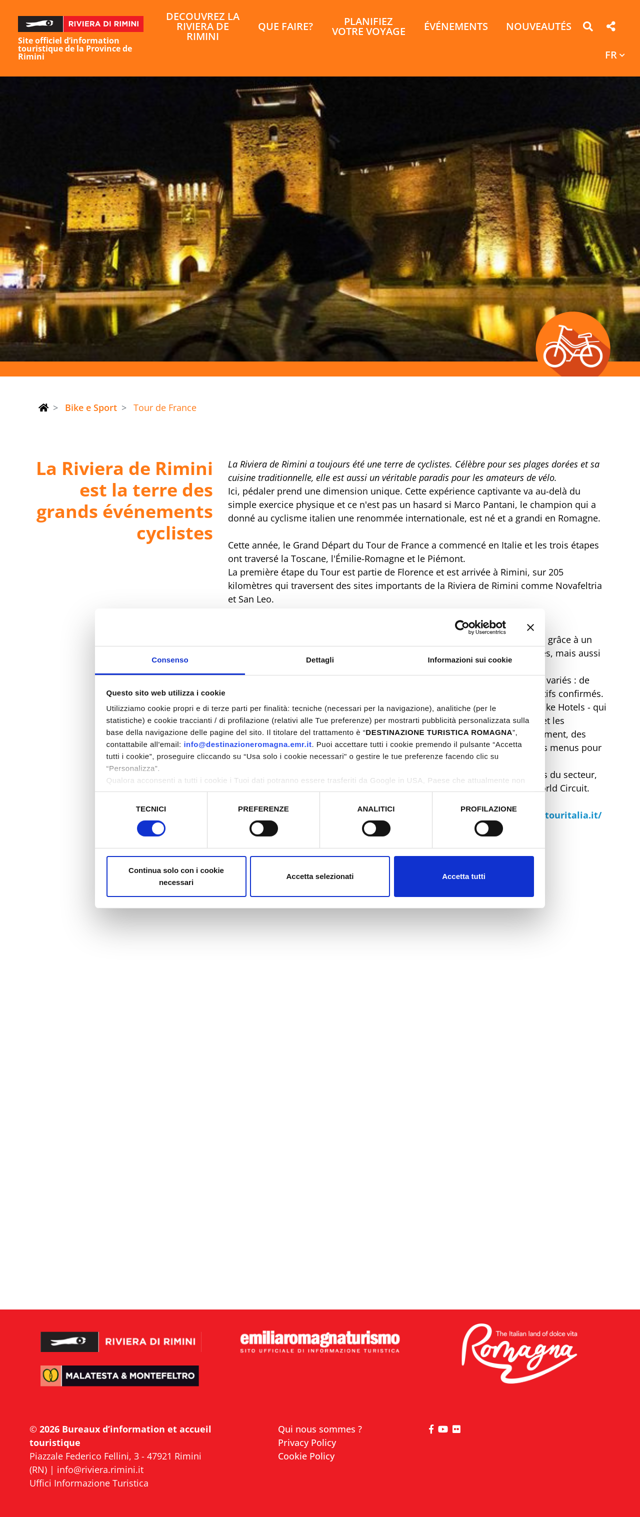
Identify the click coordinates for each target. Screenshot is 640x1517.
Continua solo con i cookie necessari (176, 876)
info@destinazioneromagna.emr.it (248, 744)
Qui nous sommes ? (320, 1429)
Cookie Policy (306, 1456)
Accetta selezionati (320, 876)
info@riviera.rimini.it (100, 1470)
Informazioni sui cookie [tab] (470, 660)
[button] (587, 28)
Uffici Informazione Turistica (89, 1483)
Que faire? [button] (285, 27)
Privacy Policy (307, 1442)
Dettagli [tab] (320, 660)
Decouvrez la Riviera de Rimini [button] (203, 27)
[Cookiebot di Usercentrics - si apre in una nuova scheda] (462, 627)
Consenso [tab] (170, 660)
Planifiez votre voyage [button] (369, 27)
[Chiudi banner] (530, 627)
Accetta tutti (464, 876)
